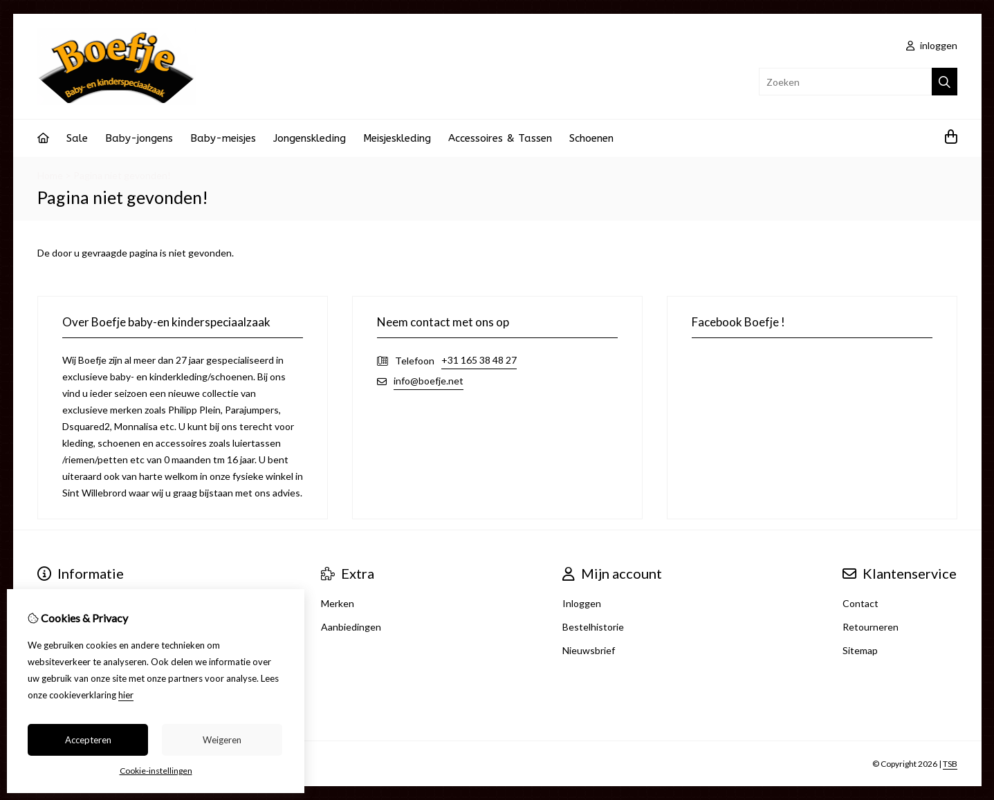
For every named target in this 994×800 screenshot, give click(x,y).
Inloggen (581, 603)
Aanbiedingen (351, 627)
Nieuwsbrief (588, 650)
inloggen (931, 45)
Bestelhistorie (593, 627)
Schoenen (591, 138)
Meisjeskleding (397, 138)
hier (126, 694)
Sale (77, 138)
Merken (337, 603)
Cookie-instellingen (156, 770)
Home (50, 175)
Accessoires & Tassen (500, 138)
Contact (860, 603)
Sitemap (860, 650)
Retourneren (871, 627)
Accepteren (88, 739)
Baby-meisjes (223, 138)
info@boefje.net (428, 381)
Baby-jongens (139, 138)
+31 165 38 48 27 (479, 360)
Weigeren (222, 739)
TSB (950, 764)
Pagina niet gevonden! (122, 175)
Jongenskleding (309, 138)
